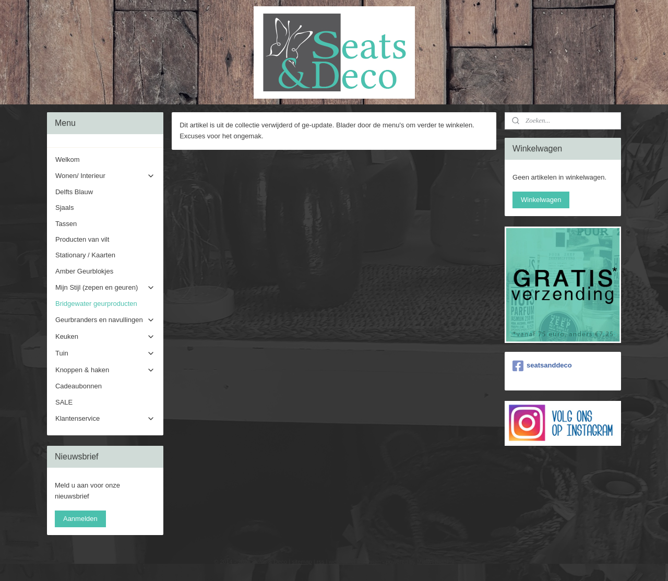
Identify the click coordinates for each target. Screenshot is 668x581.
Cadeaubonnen (78, 386)
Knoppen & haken (105, 370)
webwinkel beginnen (354, 562)
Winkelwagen (541, 200)
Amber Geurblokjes (84, 271)
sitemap (302, 562)
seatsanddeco (542, 366)
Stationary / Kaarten (85, 255)
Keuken (105, 337)
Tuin (105, 353)
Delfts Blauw (74, 192)
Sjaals (64, 207)
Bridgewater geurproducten (96, 303)
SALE (64, 402)
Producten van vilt (82, 239)
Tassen (66, 224)
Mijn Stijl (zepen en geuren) (105, 287)
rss (321, 562)
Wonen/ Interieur (105, 176)
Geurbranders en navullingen (105, 320)
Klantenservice (105, 418)
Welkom (67, 159)
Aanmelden (80, 519)
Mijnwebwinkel (435, 562)
